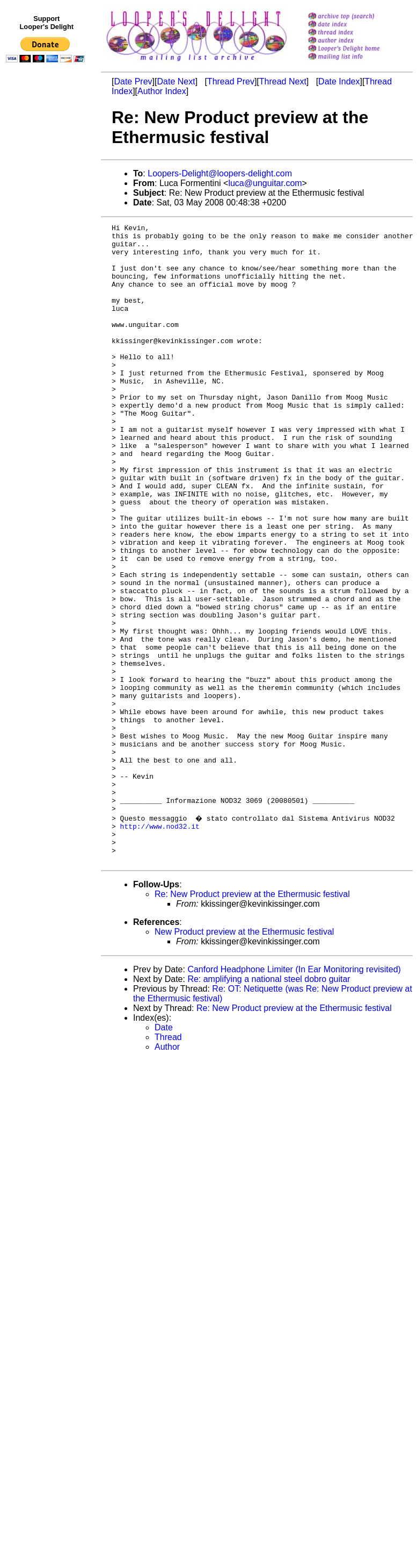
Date (164, 1153)
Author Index (161, 91)
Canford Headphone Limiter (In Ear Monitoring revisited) (294, 1095)
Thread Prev (230, 81)
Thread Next (282, 81)
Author (167, 1172)
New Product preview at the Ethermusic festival (244, 1057)
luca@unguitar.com (265, 183)
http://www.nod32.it (160, 945)
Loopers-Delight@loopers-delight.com (220, 173)
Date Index (339, 81)
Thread (168, 1163)
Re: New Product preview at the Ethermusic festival (252, 1019)
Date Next (176, 81)
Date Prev (133, 81)
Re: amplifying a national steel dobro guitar (268, 1104)
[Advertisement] (47, 288)
